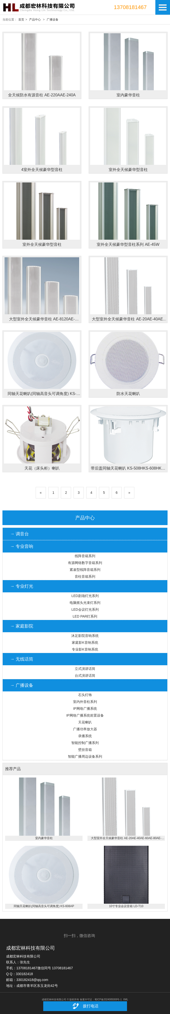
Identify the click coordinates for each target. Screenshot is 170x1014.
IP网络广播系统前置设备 (85, 715)
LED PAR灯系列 (85, 616)
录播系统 (85, 736)
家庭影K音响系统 (85, 642)
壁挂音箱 (85, 750)
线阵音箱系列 (85, 556)
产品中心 (35, 19)
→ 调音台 (19, 533)
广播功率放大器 (85, 729)
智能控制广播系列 (85, 743)
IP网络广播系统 (85, 708)
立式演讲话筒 (85, 669)
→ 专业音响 (21, 546)
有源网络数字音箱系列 (85, 563)
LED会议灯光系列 (84, 609)
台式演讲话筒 (85, 675)
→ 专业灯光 (21, 586)
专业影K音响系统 (85, 649)
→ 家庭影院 (21, 626)
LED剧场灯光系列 (84, 596)
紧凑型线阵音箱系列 (85, 570)
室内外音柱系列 (85, 702)
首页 (21, 19)
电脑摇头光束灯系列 (85, 603)
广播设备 (52, 19)
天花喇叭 (85, 722)
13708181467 (130, 7)
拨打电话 (85, 1006)
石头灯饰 (85, 695)
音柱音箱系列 (85, 576)
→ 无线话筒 (21, 659)
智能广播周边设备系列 (85, 756)
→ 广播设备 (21, 685)
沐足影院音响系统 (85, 636)
